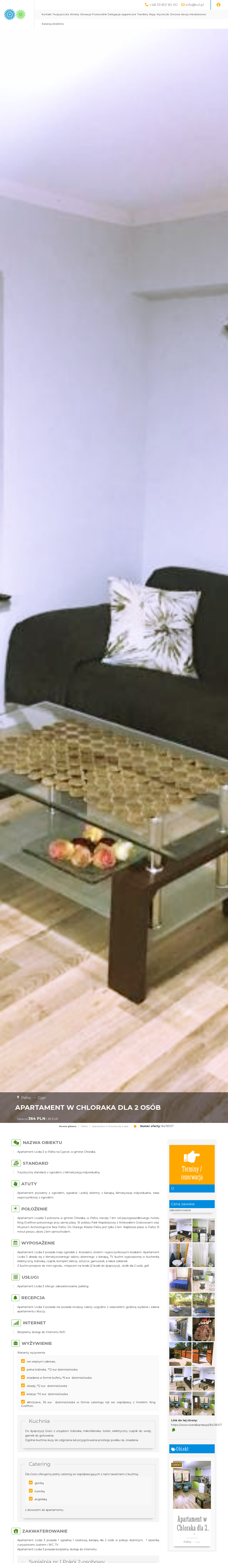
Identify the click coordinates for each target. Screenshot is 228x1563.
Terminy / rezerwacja (192, 1165)
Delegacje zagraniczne (156, 14)
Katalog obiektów (124, 23)
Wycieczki (197, 14)
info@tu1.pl (195, 5)
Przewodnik (134, 14)
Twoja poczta (95, 14)
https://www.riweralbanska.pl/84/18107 (196, 1425)
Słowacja (120, 14)
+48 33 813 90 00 (163, 5)
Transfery (177, 14)
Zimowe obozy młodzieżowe (94, 23)
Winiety (109, 14)
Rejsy (187, 14)
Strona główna (67, 1126)
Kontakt (81, 14)
